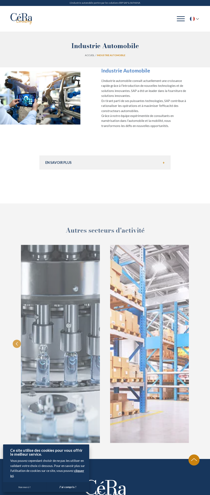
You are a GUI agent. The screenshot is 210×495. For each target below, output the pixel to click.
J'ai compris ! (67, 487)
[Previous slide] (17, 358)
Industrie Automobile (111, 55)
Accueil (90, 55)
